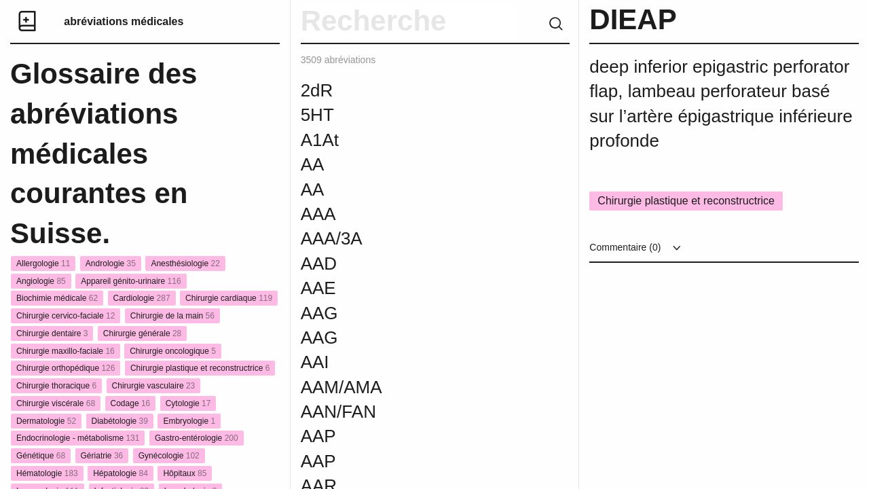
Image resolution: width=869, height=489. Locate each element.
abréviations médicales (123, 21)
